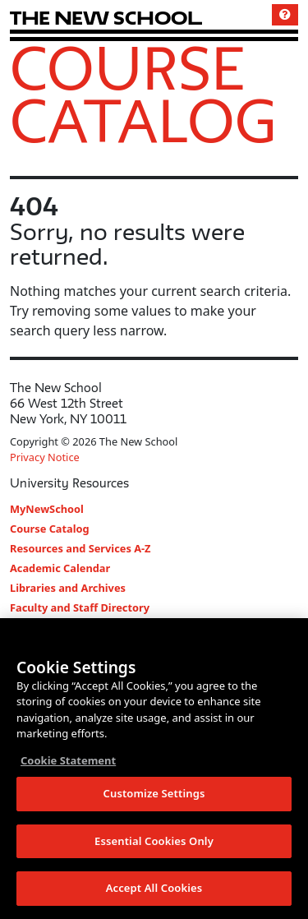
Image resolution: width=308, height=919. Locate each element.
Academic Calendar (60, 568)
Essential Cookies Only (154, 841)
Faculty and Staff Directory (79, 607)
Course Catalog (143, 94)
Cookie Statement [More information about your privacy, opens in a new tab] (68, 760)
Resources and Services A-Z (80, 548)
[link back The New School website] (106, 17)
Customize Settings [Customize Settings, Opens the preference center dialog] (154, 793)
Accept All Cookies (154, 887)
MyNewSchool (47, 508)
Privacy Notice (45, 457)
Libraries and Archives (68, 587)
